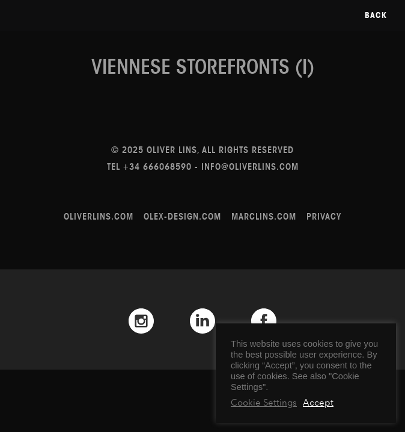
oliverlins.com (98, 216)
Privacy (323, 216)
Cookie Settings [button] (264, 402)
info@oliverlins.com (250, 166)
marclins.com (263, 216)
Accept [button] (318, 402)
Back (376, 15)
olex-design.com (182, 216)
